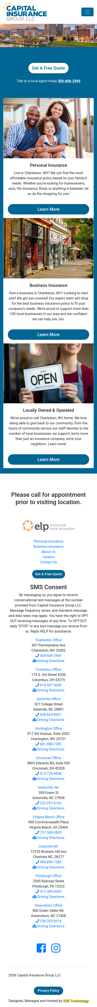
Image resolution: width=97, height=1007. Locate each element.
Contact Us (48, 562)
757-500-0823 (48, 832)
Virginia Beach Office (48, 817)
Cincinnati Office (48, 758)
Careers (48, 557)
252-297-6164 (48, 803)
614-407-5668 (48, 685)
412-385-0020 (48, 891)
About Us (48, 552)
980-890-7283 (48, 862)
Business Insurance (48, 546)
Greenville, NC (48, 787)
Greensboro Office (48, 905)
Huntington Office (48, 728)
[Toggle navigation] (87, 12)
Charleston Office (48, 640)
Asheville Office (48, 699)
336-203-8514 (48, 921)
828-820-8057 (48, 715)
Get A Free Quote (48, 68)
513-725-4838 (48, 774)
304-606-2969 (48, 656)
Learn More (49, 209)
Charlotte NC (48, 846)
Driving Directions (48, 661)
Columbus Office (48, 669)
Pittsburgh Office (48, 876)
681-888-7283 (48, 744)
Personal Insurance (48, 541)
